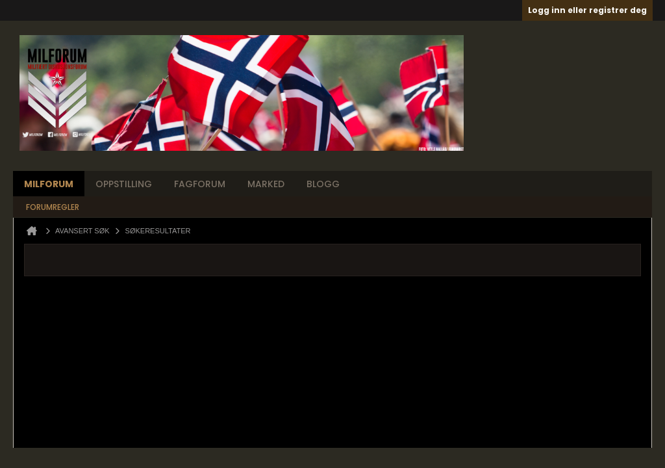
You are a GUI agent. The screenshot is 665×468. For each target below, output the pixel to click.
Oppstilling (123, 183)
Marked (265, 183)
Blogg (323, 183)
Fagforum (199, 183)
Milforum (48, 183)
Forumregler (52, 207)
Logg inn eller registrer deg (587, 10)
